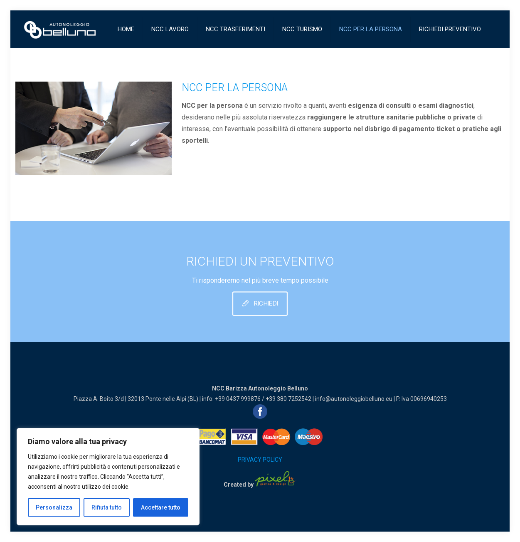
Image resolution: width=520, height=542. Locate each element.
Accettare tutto (160, 507)
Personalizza (54, 507)
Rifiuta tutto (106, 507)
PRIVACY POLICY (260, 459)
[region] (108, 476)
